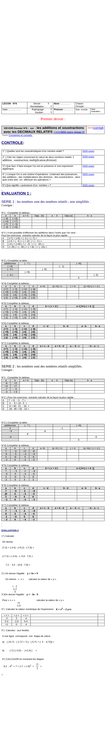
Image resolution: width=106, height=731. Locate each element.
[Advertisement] (53, 26)
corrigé (98, 128)
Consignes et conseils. (21, 135)
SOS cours (88, 151)
